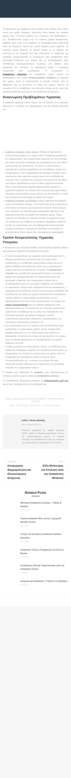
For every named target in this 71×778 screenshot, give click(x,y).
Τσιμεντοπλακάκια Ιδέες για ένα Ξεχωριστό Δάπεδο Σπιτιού (40, 520)
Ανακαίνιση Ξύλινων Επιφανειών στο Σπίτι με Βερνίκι (42, 551)
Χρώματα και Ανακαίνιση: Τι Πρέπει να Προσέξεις (43, 581)
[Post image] (10, 507)
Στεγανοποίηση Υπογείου (52, 405)
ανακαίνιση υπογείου (15, 74)
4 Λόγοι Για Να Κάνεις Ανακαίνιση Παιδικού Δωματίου (40, 536)
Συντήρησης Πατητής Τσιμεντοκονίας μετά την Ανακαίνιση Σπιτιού (42, 567)
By (56, 399)
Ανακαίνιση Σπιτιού (22, 405)
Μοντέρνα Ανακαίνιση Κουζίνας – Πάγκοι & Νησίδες (40, 504)
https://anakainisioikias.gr (31, 425)
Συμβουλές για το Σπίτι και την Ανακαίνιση (29, 399)
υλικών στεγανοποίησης (16, 305)
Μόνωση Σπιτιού (36, 405)
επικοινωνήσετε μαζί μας (56, 380)
